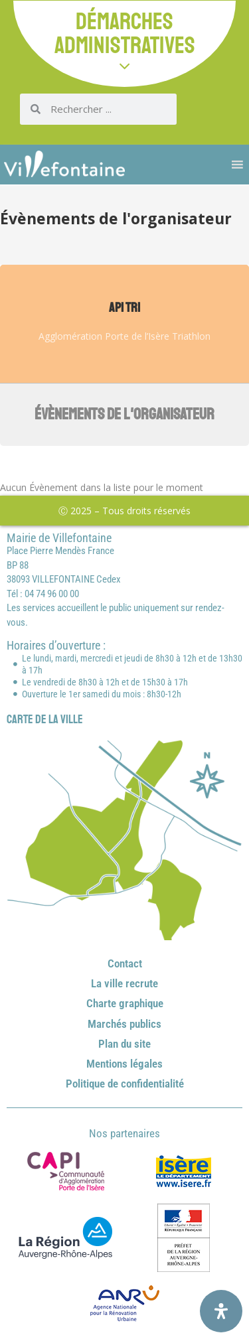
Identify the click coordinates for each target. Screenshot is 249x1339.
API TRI (124, 307)
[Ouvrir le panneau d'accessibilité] (221, 1311)
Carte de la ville (45, 719)
